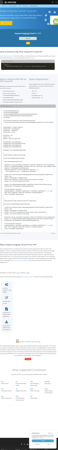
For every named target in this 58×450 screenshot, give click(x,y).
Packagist (32, 58)
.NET (18, 260)
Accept (42, 440)
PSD (2, 387)
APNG (17, 394)
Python (12, 260)
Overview (28, 38)
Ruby (15, 260)
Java (21, 260)
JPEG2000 (47, 380)
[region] (28, 169)
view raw (53, 233)
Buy (28, 43)
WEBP (31, 387)
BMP (2, 380)
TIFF (17, 387)
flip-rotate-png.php (5, 233)
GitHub (19, 233)
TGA (31, 394)
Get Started (7, 23)
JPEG (31, 380)
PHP (28, 260)
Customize (37, 444)
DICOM (46, 387)
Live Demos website (27, 276)
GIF (16, 380)
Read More (27, 358)
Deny (48, 444)
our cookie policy (40, 437)
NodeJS (25, 260)
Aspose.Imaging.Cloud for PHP (7, 56)
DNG (2, 394)
